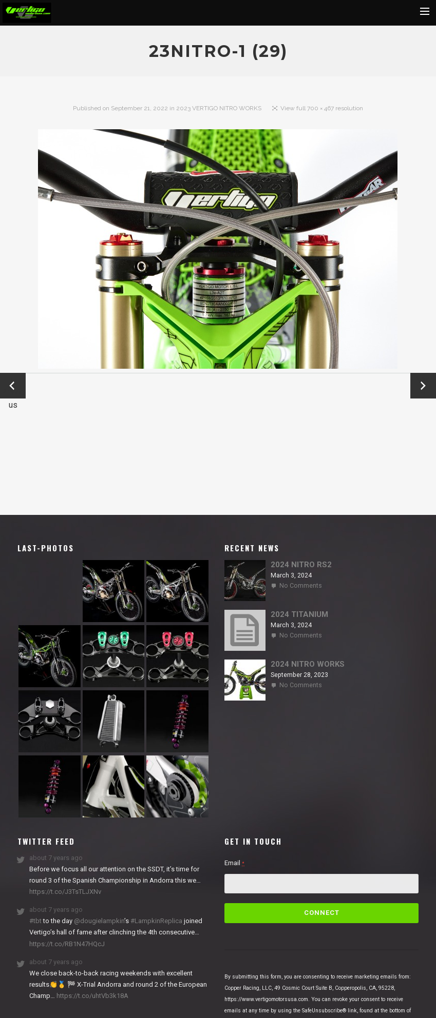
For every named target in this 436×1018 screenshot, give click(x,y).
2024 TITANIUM (299, 614)
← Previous (13, 386)
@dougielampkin (99, 921)
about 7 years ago (56, 858)
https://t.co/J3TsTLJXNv (65, 891)
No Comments (300, 585)
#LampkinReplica (156, 921)
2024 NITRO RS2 (301, 564)
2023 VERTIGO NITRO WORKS (218, 108)
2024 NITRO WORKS (308, 664)
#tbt (35, 921)
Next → (423, 385)
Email (234, 863)
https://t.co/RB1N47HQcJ (67, 944)
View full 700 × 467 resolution (321, 108)
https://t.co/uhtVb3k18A (91, 996)
